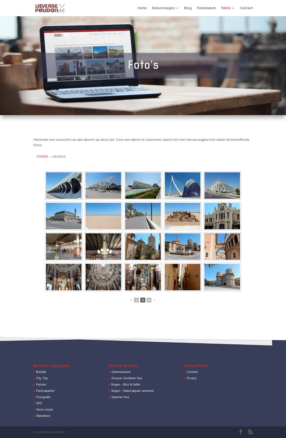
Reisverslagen (163, 8)
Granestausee (121, 372)
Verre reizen (44, 409)
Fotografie (43, 397)
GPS (39, 403)
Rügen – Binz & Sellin (125, 384)
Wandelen (43, 415)
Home (142, 8)
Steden (42, 156)
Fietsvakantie (45, 390)
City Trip (42, 378)
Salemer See (120, 397)
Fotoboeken (206, 8)
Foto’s (226, 8)
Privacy (192, 378)
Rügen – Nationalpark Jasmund (132, 390)
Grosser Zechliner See (126, 378)
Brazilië (41, 372)
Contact (246, 8)
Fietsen (41, 384)
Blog (188, 8)
